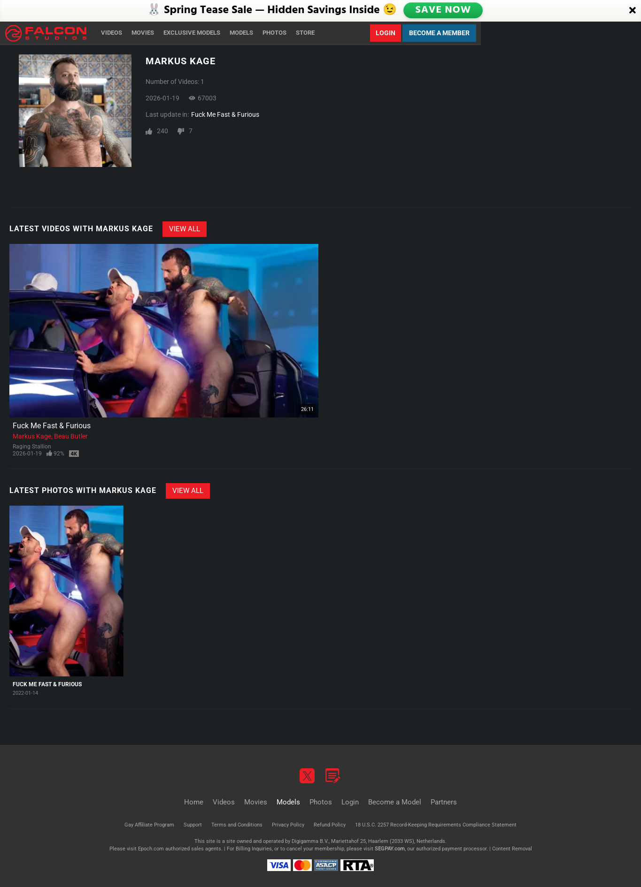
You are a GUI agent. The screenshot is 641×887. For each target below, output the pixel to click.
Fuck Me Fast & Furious (225, 114)
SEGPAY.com (390, 849)
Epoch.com (151, 849)
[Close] (632, 11)
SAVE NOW (443, 10)
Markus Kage (32, 436)
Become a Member (439, 33)
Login (385, 33)
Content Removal (512, 849)
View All (184, 229)
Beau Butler (71, 436)
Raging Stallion (32, 446)
